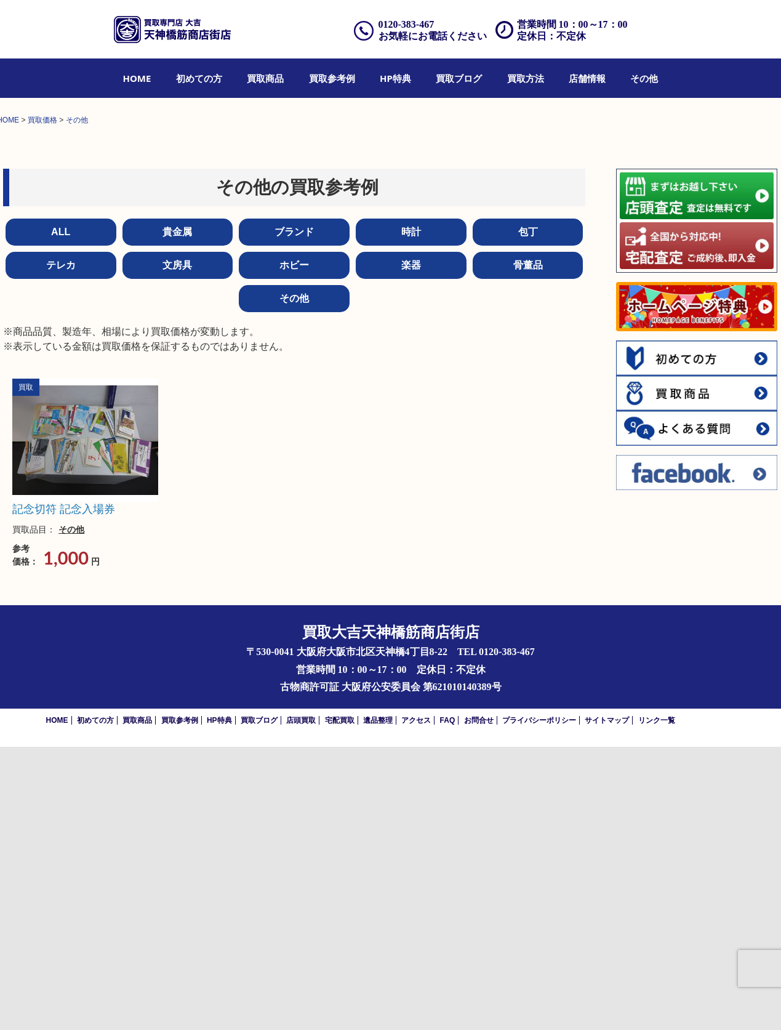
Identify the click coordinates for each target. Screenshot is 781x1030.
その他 (644, 78)
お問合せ (479, 1003)
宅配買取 (339, 1003)
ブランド (294, 515)
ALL (60, 515)
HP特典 (395, 78)
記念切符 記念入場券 (63, 792)
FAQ (447, 1003)
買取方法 (525, 78)
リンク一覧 (656, 1003)
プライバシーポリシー (539, 1003)
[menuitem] (137, 78)
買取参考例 (332, 78)
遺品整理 (378, 1003)
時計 (411, 515)
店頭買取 (301, 1003)
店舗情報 (587, 78)
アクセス (416, 1003)
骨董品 (528, 548)
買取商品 (265, 78)
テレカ (61, 548)
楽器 (411, 548)
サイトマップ (607, 1003)
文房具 (177, 548)
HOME (137, 78)
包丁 (528, 515)
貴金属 (177, 515)
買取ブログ (459, 78)
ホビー (294, 548)
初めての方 (199, 78)
